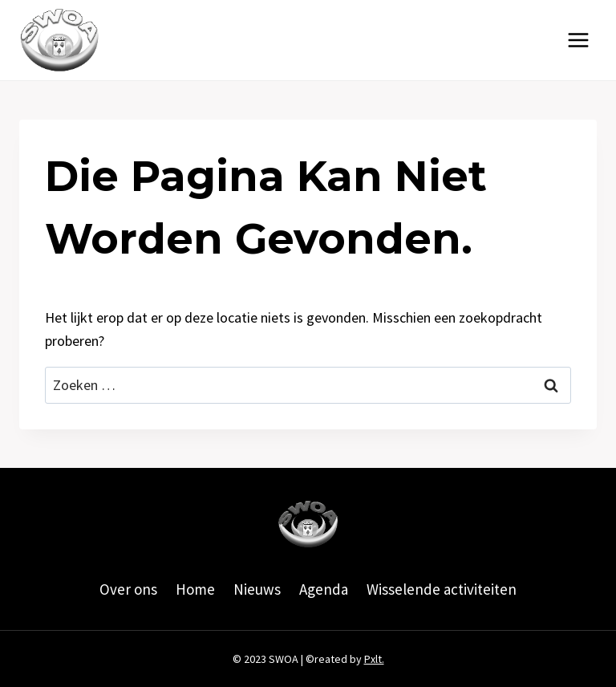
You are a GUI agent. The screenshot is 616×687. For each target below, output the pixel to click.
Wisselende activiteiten (442, 589)
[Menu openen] (578, 39)
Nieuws (257, 589)
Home (195, 589)
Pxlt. (374, 659)
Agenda (323, 589)
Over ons (128, 589)
